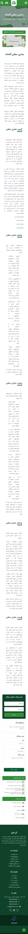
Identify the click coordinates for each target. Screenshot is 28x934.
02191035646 (20, 221)
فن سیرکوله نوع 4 (19, 814)
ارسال (14, 715)
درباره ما (14, 876)
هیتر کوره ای (20, 810)
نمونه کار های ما (14, 885)
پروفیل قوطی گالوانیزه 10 (18, 802)
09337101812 (20, 224)
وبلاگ (19, 19)
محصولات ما (14, 883)
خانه (24, 19)
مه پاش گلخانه (20, 817)
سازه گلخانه (14, 854)
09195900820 (20, 228)
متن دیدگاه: (21, 755)
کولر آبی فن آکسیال (19, 806)
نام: (23, 740)
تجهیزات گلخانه (14, 861)
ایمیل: (22, 748)
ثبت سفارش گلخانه (14, 864)
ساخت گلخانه (14, 859)
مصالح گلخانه (14, 857)
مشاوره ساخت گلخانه (14, 866)
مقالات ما (14, 878)
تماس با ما (14, 880)
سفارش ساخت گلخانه (14, 887)
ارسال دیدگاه (14, 770)
